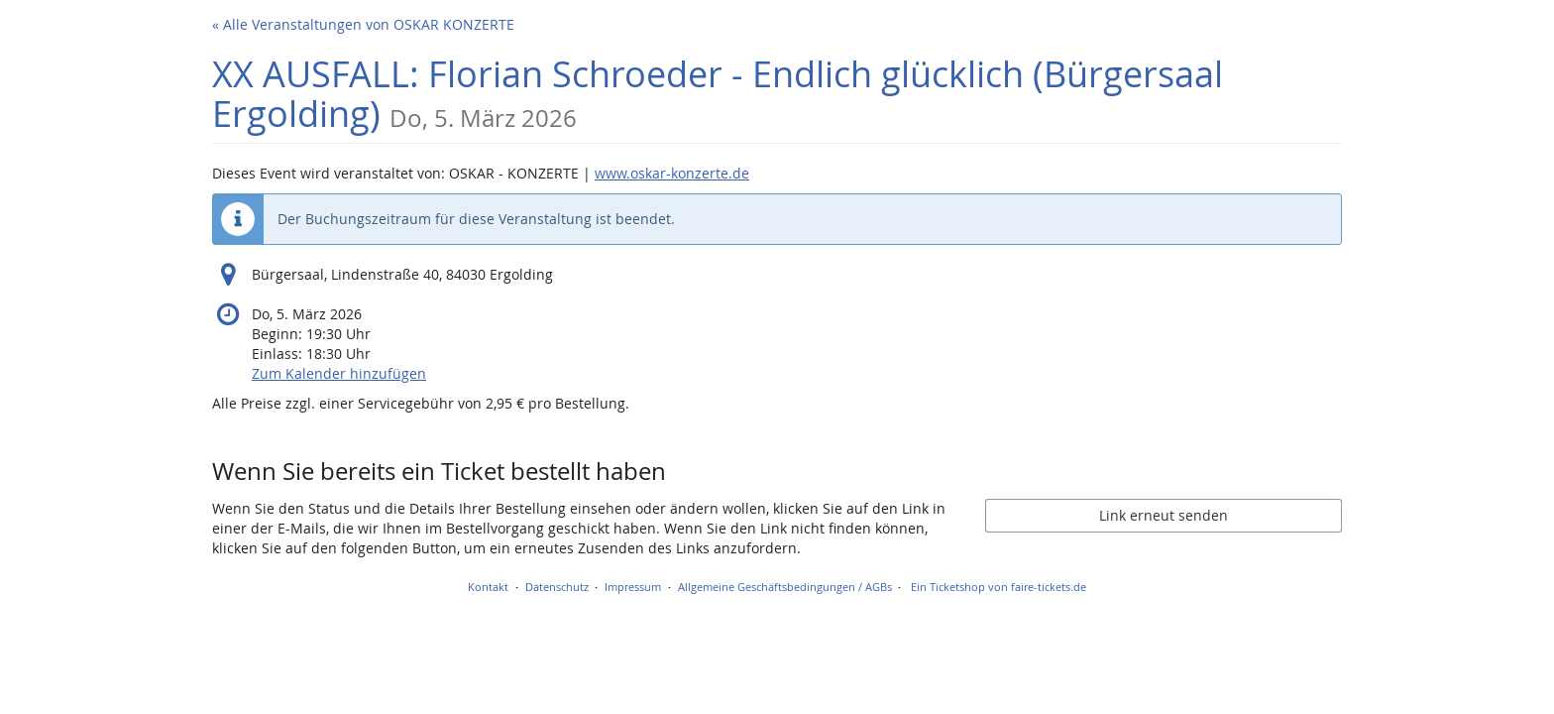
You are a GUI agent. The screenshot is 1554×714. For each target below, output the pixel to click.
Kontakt (488, 586)
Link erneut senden (1163, 515)
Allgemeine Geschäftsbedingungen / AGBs (785, 586)
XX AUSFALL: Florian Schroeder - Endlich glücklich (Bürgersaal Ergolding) (717, 94)
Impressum (633, 586)
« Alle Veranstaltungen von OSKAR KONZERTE (363, 24)
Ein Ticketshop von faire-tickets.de (998, 586)
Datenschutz (557, 586)
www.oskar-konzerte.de (672, 173)
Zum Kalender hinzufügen (339, 373)
